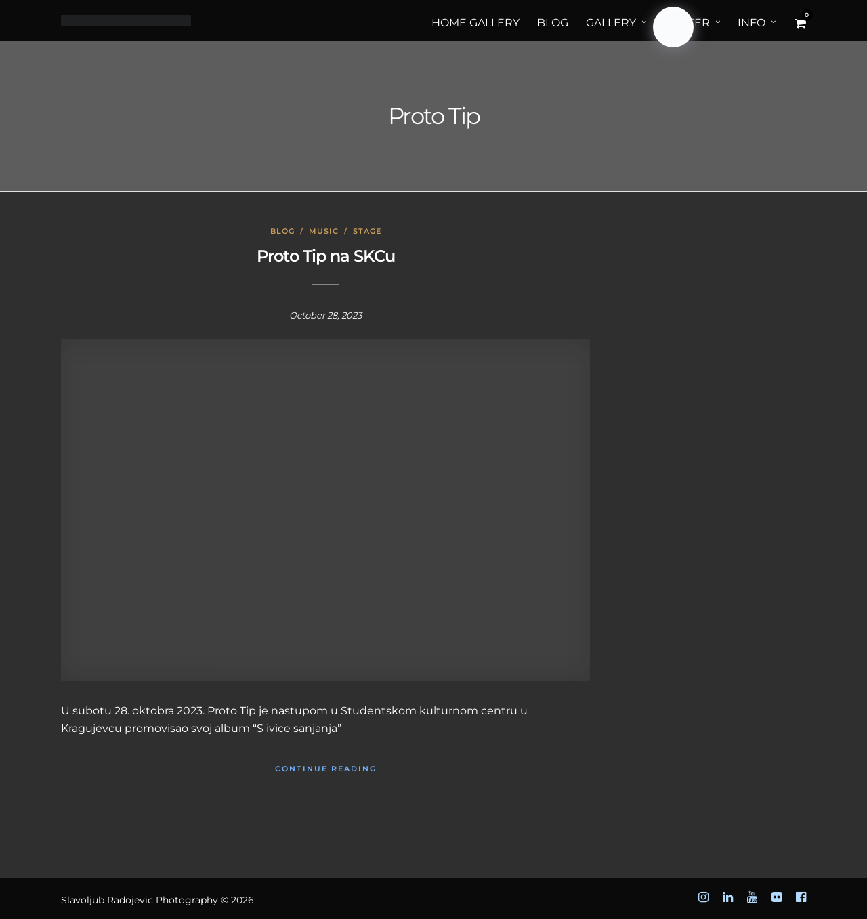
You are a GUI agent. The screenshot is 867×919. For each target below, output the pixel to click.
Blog (282, 231)
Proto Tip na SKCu (326, 256)
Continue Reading (326, 768)
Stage (367, 231)
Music (324, 231)
